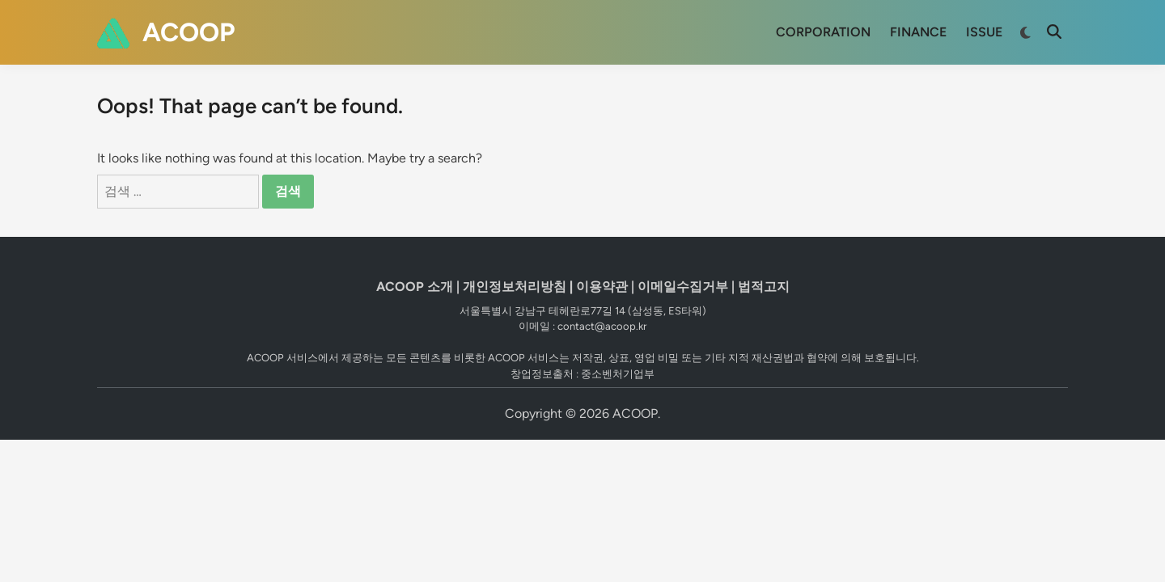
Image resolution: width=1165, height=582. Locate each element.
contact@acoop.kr (601, 326)
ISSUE (984, 32)
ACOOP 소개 (414, 286)
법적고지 (764, 286)
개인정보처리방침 (514, 286)
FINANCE (918, 32)
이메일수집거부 (683, 286)
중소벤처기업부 (618, 374)
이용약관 (602, 286)
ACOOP (188, 32)
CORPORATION (823, 32)
